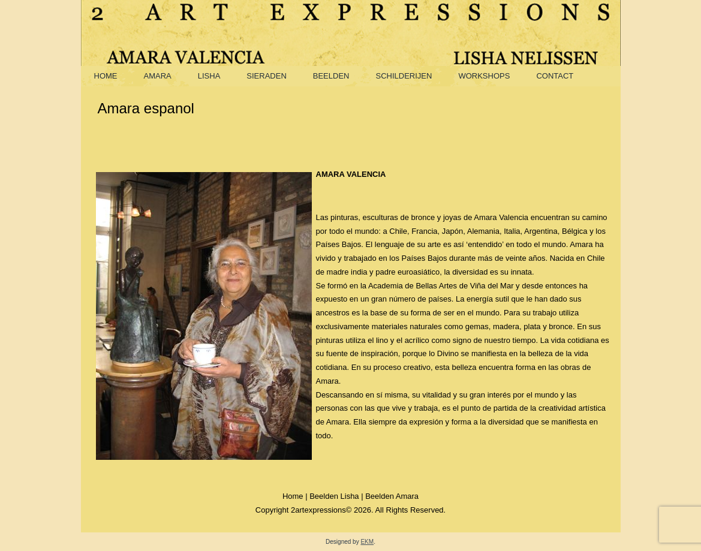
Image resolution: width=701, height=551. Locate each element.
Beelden (331, 75)
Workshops (484, 75)
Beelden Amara (392, 496)
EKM (367, 541)
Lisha (209, 75)
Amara (158, 75)
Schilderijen (403, 75)
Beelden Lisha (334, 496)
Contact (554, 75)
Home (106, 75)
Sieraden (266, 75)
